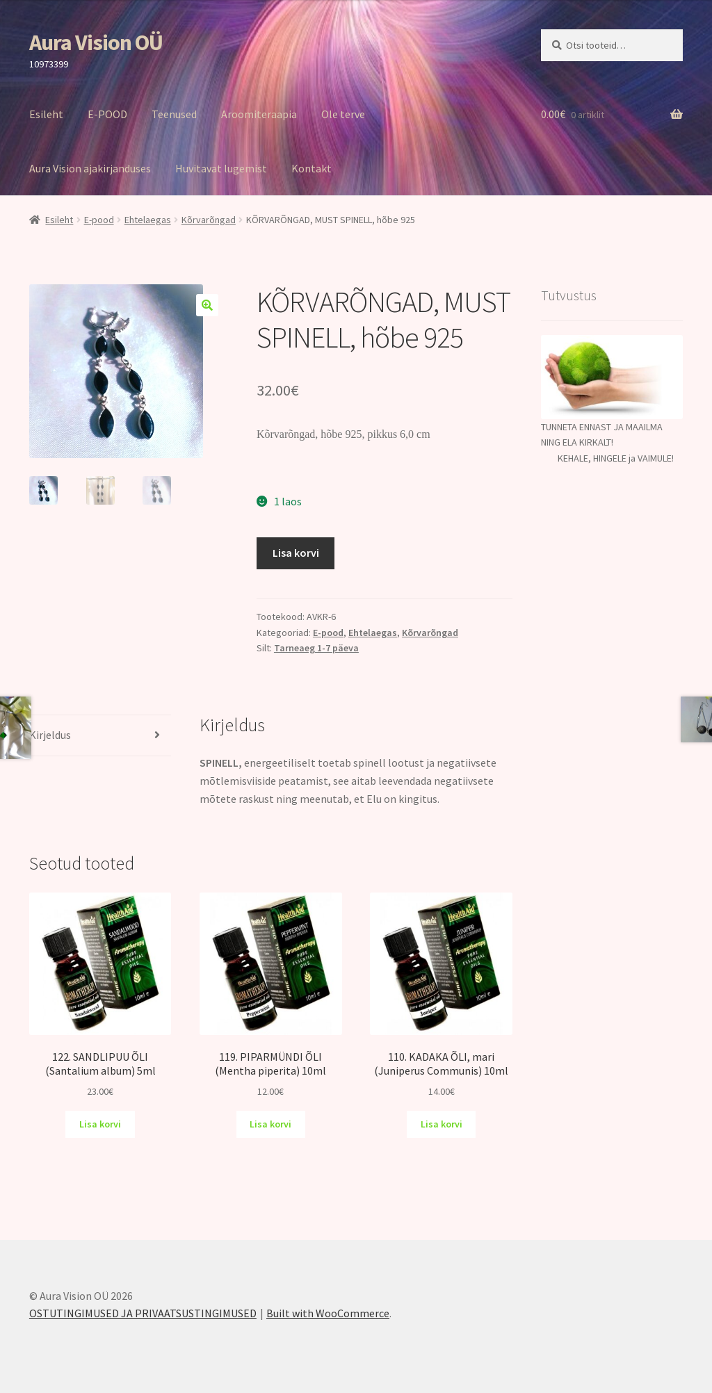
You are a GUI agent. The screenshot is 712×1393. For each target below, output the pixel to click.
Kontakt (311, 168)
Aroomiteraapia (259, 114)
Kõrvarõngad (208, 219)
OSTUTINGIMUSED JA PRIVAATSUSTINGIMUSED (143, 1313)
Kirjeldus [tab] (50, 735)
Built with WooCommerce (327, 1313)
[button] (207, 305)
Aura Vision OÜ (96, 42)
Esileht (46, 114)
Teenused (174, 114)
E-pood (99, 219)
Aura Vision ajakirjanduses (90, 168)
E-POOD (107, 114)
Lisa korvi (296, 553)
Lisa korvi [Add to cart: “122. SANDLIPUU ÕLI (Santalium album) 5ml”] (100, 1124)
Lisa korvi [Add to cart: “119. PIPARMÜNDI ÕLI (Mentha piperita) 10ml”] (270, 1124)
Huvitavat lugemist (221, 168)
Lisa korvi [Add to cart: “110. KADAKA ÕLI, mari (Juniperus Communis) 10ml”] (441, 1124)
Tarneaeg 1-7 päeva (316, 648)
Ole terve (343, 114)
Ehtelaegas (147, 219)
